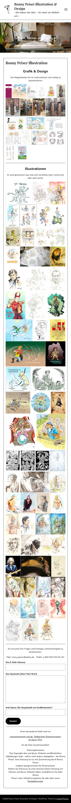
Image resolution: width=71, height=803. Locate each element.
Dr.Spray (33, 739)
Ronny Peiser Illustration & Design (35, 6)
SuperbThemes (62, 799)
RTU (40, 739)
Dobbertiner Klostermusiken (47, 736)
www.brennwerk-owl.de (21, 736)
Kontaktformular (35, 781)
